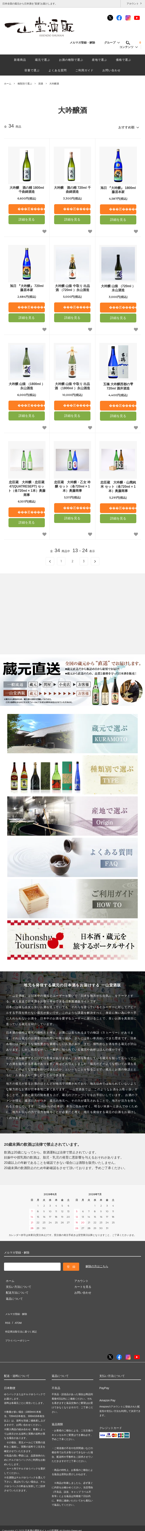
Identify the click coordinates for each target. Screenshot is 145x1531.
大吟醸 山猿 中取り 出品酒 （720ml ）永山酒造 (72, 286)
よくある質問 (57, 70)
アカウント (133, 3)
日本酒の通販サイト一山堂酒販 (42, 1517)
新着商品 (20, 59)
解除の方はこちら (97, 1264)
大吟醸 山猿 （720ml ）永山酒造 (118, 286)
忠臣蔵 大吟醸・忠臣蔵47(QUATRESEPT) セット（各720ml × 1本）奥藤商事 (26, 487)
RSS (7, 1317)
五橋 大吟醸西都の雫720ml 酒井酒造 (118, 384)
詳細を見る (27, 217)
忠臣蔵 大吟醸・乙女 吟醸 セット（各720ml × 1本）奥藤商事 (72, 485)
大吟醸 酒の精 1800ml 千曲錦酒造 (26, 188)
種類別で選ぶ (25, 83)
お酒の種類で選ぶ (71, 59)
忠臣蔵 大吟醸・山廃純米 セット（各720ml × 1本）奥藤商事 (118, 485)
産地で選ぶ (99, 59)
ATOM (16, 1317)
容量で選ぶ (32, 70)
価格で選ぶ (123, 59)
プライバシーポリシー (18, 1328)
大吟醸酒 (54, 83)
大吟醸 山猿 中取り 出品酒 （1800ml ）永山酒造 (72, 384)
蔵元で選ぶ (42, 59)
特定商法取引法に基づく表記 (22, 1323)
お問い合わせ (111, 70)
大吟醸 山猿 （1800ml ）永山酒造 (27, 384)
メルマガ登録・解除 (85, 42)
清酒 (40, 83)
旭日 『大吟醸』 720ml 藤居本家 (26, 286)
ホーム (7, 83)
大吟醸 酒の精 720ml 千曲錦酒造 (72, 188)
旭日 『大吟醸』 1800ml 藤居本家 (118, 188)
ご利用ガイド (84, 70)
